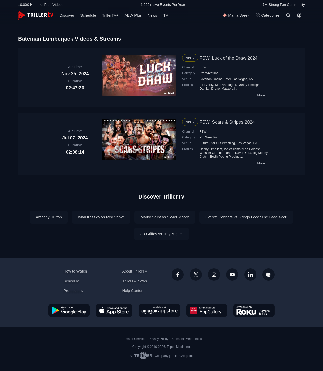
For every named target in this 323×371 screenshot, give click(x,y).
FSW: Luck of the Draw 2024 (229, 58)
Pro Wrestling (209, 73)
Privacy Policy (158, 339)
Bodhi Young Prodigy (224, 156)
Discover (67, 15)
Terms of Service (133, 339)
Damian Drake (210, 88)
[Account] (299, 15)
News (152, 15)
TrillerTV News (134, 281)
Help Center (132, 290)
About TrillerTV (134, 271)
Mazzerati (228, 88)
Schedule (88, 15)
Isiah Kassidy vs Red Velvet (101, 217)
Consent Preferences (187, 339)
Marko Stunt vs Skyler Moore (165, 217)
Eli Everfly (206, 85)
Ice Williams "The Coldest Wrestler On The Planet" (230, 151)
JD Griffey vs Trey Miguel (161, 234)
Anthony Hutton (49, 217)
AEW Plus (133, 15)
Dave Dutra (243, 153)
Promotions (73, 290)
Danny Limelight (249, 85)
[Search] (288, 15)
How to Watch (75, 271)
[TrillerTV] (35, 15)
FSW (203, 67)
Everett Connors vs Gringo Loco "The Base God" (246, 217)
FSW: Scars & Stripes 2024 (227, 122)
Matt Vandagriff (225, 85)
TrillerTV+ (110, 15)
